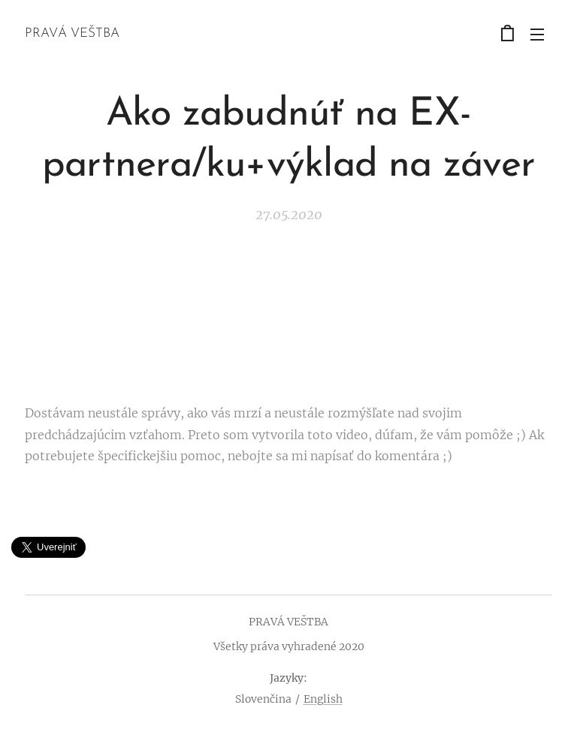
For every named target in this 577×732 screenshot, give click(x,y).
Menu (537, 34)
